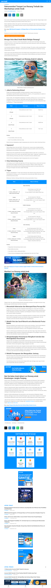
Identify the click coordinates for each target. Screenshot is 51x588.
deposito (9, 402)
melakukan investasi (30, 401)
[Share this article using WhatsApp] (17, 15)
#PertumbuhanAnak (21, 422)
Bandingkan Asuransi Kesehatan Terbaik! (14, 35)
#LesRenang (14, 422)
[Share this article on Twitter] (5, 15)
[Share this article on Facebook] (9, 15)
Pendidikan (6, 4)
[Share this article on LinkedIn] (13, 15)
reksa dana (15, 402)
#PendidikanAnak (8, 422)
